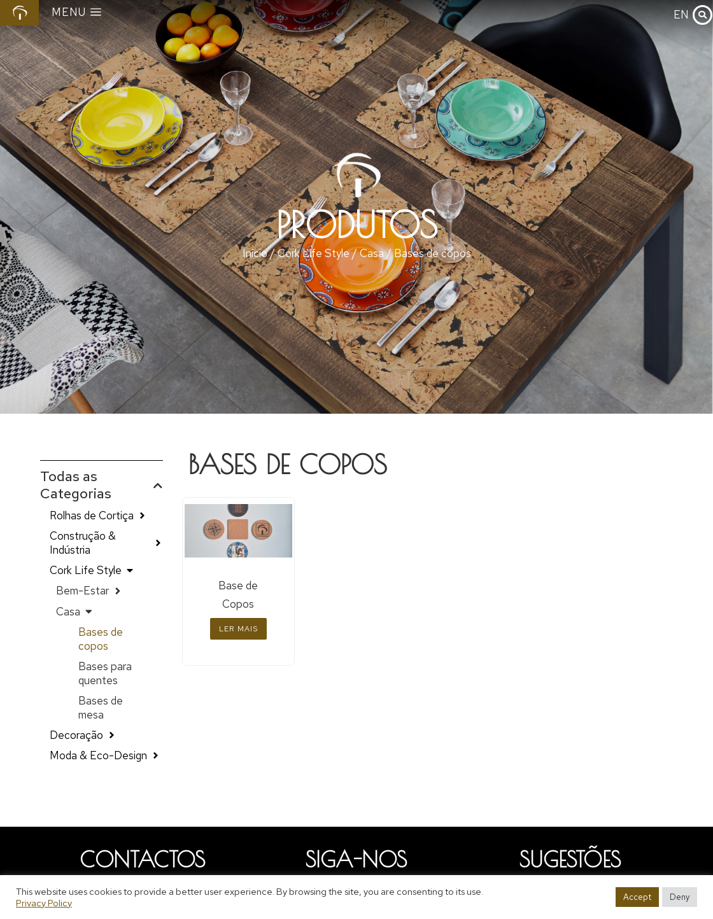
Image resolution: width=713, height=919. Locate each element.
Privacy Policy (44, 903)
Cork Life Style (313, 253)
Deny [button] (679, 897)
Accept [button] (637, 897)
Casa (372, 253)
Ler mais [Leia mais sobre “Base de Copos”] (238, 629)
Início (255, 253)
